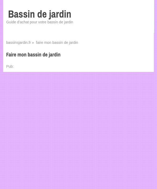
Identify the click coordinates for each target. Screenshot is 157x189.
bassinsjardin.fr (18, 42)
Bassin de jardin (39, 14)
